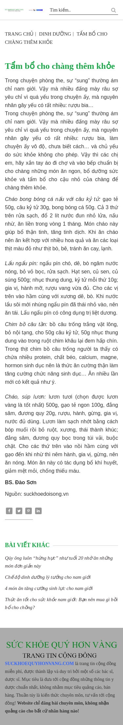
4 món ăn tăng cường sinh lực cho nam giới (49, 588)
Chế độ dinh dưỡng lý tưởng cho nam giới (48, 577)
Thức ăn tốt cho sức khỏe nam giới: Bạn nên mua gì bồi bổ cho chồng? (61, 603)
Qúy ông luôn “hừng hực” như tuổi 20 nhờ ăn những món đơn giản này (59, 562)
